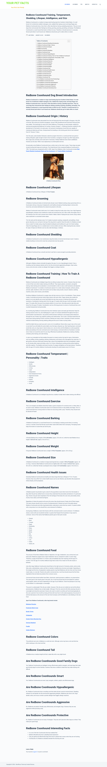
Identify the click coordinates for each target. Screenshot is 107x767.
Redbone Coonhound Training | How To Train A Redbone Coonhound (54, 55)
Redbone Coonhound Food (44, 73)
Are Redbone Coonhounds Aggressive (47, 84)
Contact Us (94, 4)
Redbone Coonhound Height (45, 64)
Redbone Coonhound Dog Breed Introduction (48, 43)
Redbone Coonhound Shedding (45, 50)
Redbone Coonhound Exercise (45, 61)
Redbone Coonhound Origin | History (46, 45)
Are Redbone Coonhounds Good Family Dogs (48, 79)
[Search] (100, 4)
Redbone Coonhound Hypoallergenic (46, 54)
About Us (87, 4)
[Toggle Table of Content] (68, 41)
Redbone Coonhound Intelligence (46, 59)
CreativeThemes (30, 764)
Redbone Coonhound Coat (44, 52)
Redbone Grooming (42, 48)
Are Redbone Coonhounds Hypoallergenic (48, 82)
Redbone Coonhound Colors (45, 75)
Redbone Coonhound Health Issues (46, 70)
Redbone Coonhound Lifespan (45, 47)
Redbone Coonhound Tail (44, 77)
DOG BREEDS (67, 4)
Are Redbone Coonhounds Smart (46, 80)
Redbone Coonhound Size (44, 68)
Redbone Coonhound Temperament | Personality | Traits (51, 57)
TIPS (81, 4)
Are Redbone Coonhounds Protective (47, 86)
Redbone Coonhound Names (45, 71)
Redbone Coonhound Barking (45, 63)
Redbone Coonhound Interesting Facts (47, 88)
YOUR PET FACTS (17, 3)
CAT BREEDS (75, 4)
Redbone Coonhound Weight (45, 66)
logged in (35, 751)
